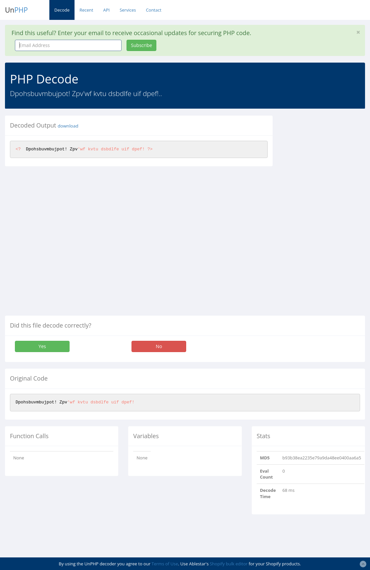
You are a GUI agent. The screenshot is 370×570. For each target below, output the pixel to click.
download (68, 126)
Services (128, 10)
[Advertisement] (326, 215)
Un (16, 10)
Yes (42, 346)
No (159, 346)
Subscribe (141, 45)
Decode (62, 10)
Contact (153, 10)
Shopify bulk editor (228, 564)
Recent (86, 10)
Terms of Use (165, 564)
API (106, 10)
